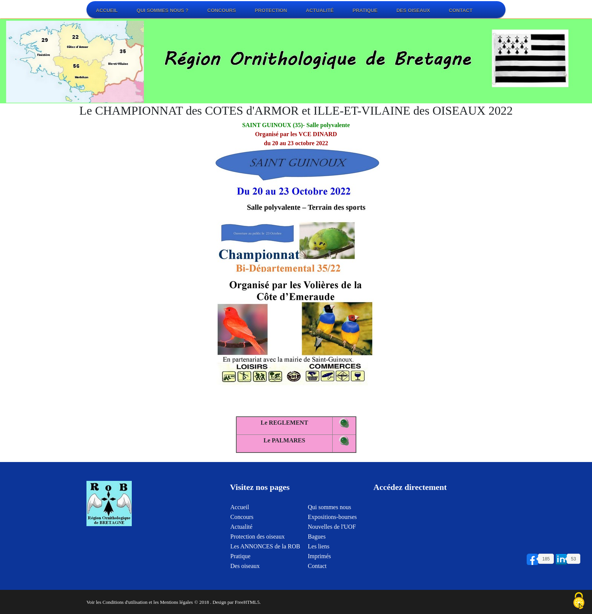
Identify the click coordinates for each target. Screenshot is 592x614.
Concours (221, 10)
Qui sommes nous (329, 511)
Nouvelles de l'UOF (332, 531)
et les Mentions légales (171, 602)
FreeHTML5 (247, 602)
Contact (461, 10)
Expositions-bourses (332, 521)
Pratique (365, 10)
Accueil (107, 10)
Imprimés (319, 560)
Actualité (320, 10)
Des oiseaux (413, 10)
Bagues (316, 540)
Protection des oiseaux (257, 540)
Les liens (318, 550)
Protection (271, 10)
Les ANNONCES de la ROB (265, 550)
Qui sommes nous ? (162, 10)
